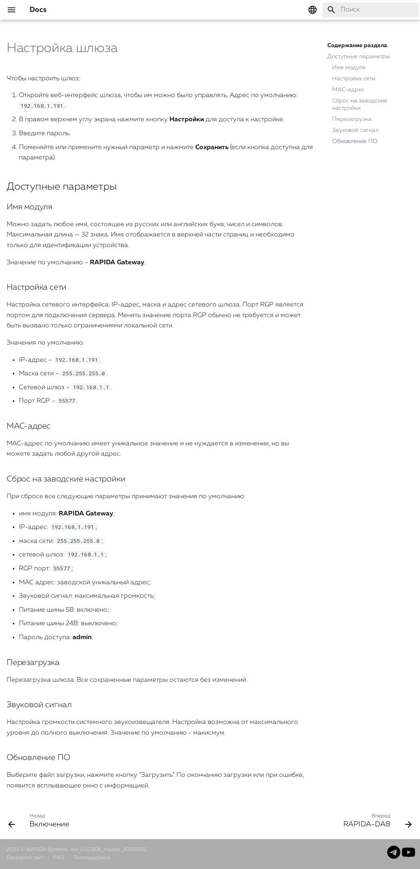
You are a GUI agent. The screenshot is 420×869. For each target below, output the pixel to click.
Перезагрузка (352, 119)
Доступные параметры (358, 56)
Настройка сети (353, 79)
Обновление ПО (355, 141)
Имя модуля (348, 67)
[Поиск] (370, 9)
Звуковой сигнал (355, 130)
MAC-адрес (348, 90)
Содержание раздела (357, 45)
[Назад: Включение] (41, 820)
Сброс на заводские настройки (360, 104)
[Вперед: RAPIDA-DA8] (375, 820)
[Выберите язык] (312, 10)
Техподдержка (91, 857)
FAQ (59, 857)
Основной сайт (26, 857)
